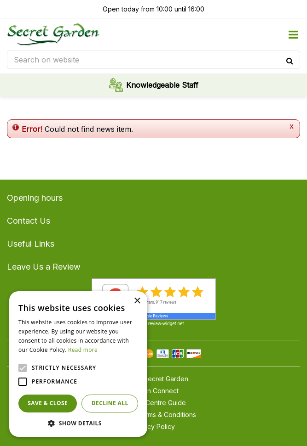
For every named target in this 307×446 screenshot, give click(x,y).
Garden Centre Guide (153, 402)
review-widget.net (166, 323)
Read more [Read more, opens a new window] (83, 350)
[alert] (78, 364)
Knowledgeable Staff (162, 85)
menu (293, 34)
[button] (78, 423)
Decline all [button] (110, 403)
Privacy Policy (153, 426)
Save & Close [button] (48, 403)
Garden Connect (153, 391)
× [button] (136, 301)
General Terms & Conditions (153, 414)
